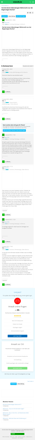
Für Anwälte (20, 438)
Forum (2, 5)
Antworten (4, 16)
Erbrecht (7, 5)
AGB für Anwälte (21, 436)
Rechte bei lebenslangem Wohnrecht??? (12, 404)
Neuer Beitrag (12, 16)
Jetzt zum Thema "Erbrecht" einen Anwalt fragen (14, 130)
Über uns (12, 436)
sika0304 (6, 168)
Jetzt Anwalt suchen (17, 368)
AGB (16, 436)
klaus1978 (6, 22)
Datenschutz (29, 436)
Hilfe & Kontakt (5, 436)
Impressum (14, 438)
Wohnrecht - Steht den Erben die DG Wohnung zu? (14, 418)
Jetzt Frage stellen (17, 336)
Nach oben (31, 381)
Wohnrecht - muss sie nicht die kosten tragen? (13, 408)
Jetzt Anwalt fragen (21, 16)
